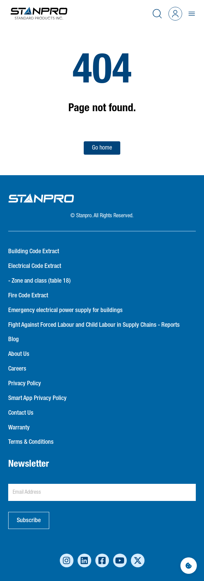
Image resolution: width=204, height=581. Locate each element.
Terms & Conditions (31, 442)
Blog (13, 339)
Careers (17, 369)
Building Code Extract (33, 251)
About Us (18, 354)
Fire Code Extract (28, 295)
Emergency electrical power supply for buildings (65, 310)
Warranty (19, 427)
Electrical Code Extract (34, 266)
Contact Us (20, 413)
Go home (102, 148)
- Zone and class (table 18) (39, 281)
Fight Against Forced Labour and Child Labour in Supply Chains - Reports (94, 325)
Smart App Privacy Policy (37, 398)
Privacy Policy (24, 383)
